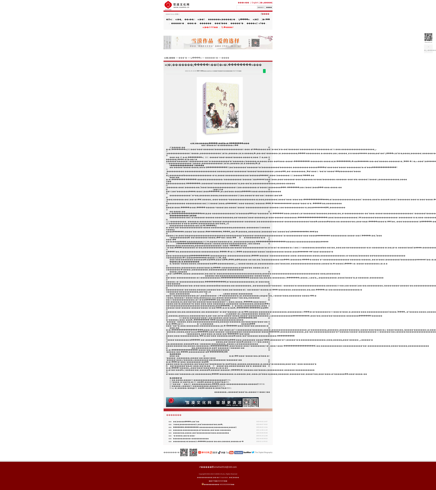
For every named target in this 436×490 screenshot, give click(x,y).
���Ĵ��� (221, 23)
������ (205, 23)
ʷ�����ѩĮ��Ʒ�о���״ (184, 436)
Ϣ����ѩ (244, 19)
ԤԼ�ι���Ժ (227, 27)
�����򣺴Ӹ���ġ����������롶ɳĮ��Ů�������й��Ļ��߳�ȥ (198, 424)
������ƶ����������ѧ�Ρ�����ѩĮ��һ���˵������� (202, 430)
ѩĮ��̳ (178, 19)
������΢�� (264, 71)
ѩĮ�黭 (256, 19)
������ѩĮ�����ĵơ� (221, 19)
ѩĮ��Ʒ (201, 19)
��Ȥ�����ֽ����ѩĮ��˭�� (186, 421)
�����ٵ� (236, 23)
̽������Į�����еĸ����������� (191, 438)
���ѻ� (191, 23)
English (255, 3)
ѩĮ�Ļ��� (169, 58)
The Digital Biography (263, 452)
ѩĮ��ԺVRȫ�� (210, 27)
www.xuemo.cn (208, 71)
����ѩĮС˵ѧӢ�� (256, 23)
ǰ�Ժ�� (266, 19)
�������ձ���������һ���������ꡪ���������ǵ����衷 (205, 427)
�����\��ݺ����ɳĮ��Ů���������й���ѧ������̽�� (201, 433)
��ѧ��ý (189, 19)
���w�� (243, 3)
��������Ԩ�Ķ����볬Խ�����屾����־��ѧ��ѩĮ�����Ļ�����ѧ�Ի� (208, 441)
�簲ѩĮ (169, 19)
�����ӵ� (177, 23)
